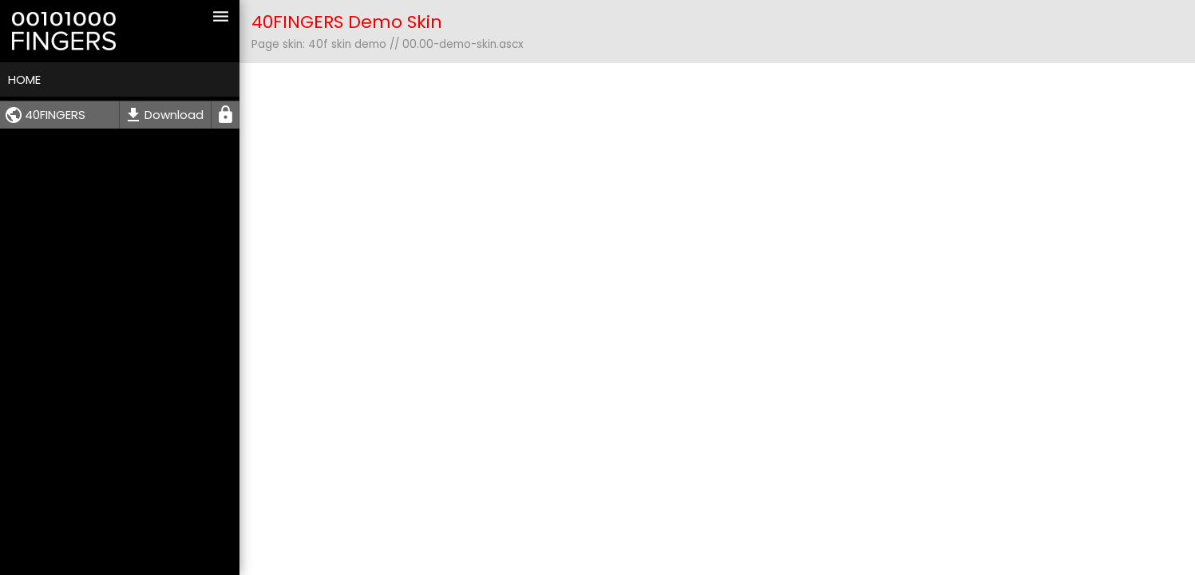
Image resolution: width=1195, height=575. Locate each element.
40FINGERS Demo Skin (346, 22)
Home (24, 79)
